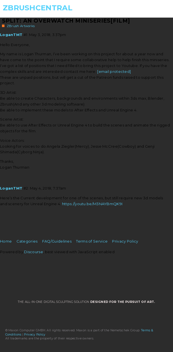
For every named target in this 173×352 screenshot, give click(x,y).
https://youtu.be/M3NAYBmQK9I (92, 204)
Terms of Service (92, 241)
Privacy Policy (125, 241)
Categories (27, 241)
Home (6, 241)
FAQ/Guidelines (57, 241)
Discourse (33, 252)
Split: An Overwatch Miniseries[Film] (66, 20)
